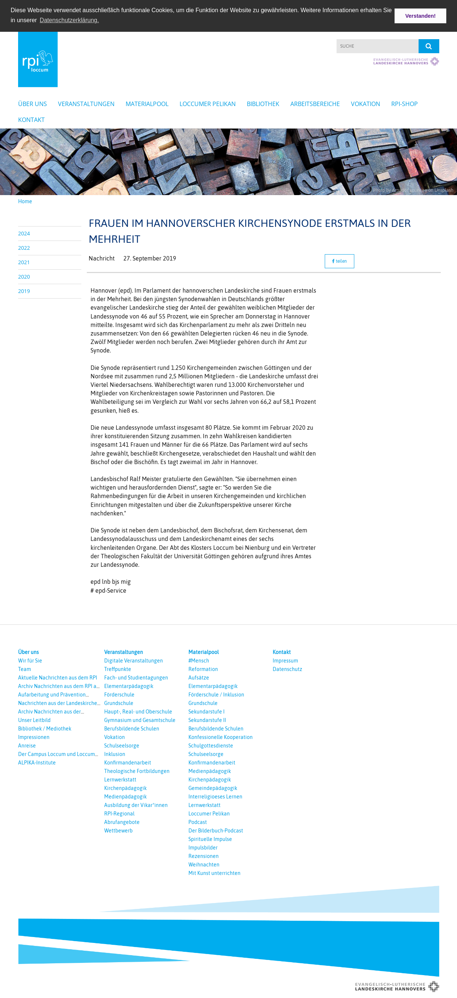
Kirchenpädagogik (125, 788)
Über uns (32, 104)
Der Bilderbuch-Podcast (215, 830)
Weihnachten (203, 864)
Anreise (27, 745)
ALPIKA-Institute (37, 762)
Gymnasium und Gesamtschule (139, 720)
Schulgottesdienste (210, 745)
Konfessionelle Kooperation (220, 737)
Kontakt (31, 120)
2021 (24, 261)
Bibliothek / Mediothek (44, 728)
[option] (228, 162)
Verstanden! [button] (420, 16)
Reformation (203, 669)
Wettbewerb (118, 830)
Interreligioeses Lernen (215, 796)
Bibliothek (263, 104)
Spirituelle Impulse (210, 839)
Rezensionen (203, 856)
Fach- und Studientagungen (136, 677)
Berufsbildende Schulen (131, 728)
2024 (24, 232)
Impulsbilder (203, 847)
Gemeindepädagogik (212, 788)
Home (25, 201)
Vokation (365, 104)
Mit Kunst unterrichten (214, 873)
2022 (24, 247)
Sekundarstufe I (206, 711)
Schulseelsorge (121, 745)
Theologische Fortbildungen (137, 771)
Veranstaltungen (86, 104)
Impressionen (34, 737)
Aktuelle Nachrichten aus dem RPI (57, 677)
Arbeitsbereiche (315, 104)
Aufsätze (198, 677)
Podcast (197, 822)
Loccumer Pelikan (208, 104)
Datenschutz (287, 669)
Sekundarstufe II (207, 720)
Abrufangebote (122, 822)
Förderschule (119, 694)
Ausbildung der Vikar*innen (136, 805)
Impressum (285, 660)
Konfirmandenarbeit (127, 762)
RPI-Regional (119, 813)
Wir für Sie (30, 660)
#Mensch (198, 660)
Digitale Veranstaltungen (133, 660)
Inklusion (114, 754)
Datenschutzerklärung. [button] (69, 20)
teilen (339, 261)
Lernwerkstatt (120, 779)
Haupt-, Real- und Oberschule (138, 711)
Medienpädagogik (125, 796)
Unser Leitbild (34, 720)
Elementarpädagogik (128, 686)
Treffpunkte (117, 669)
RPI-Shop (404, 104)
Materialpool (147, 104)
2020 (24, 276)
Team (24, 669)
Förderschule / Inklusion (216, 694)
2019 (24, 290)
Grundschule (118, 703)
